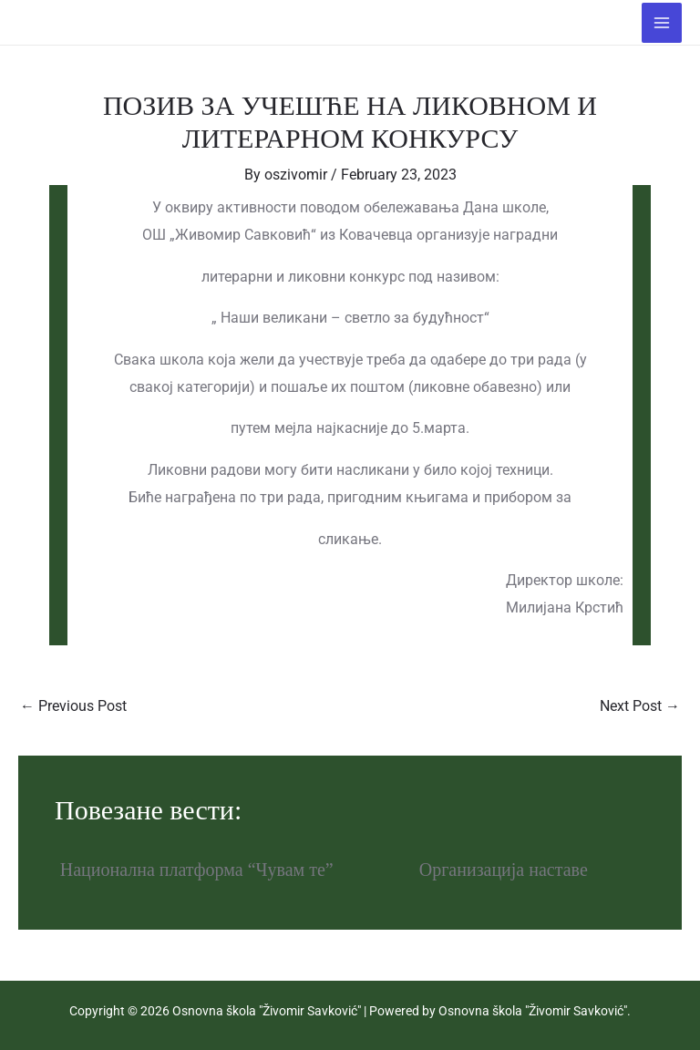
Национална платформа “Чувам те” (197, 870)
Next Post (640, 706)
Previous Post (73, 706)
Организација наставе (503, 870)
